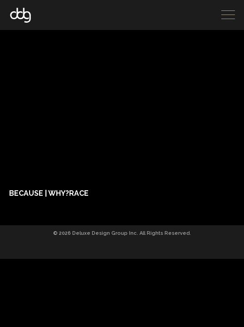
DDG (20, 15)
